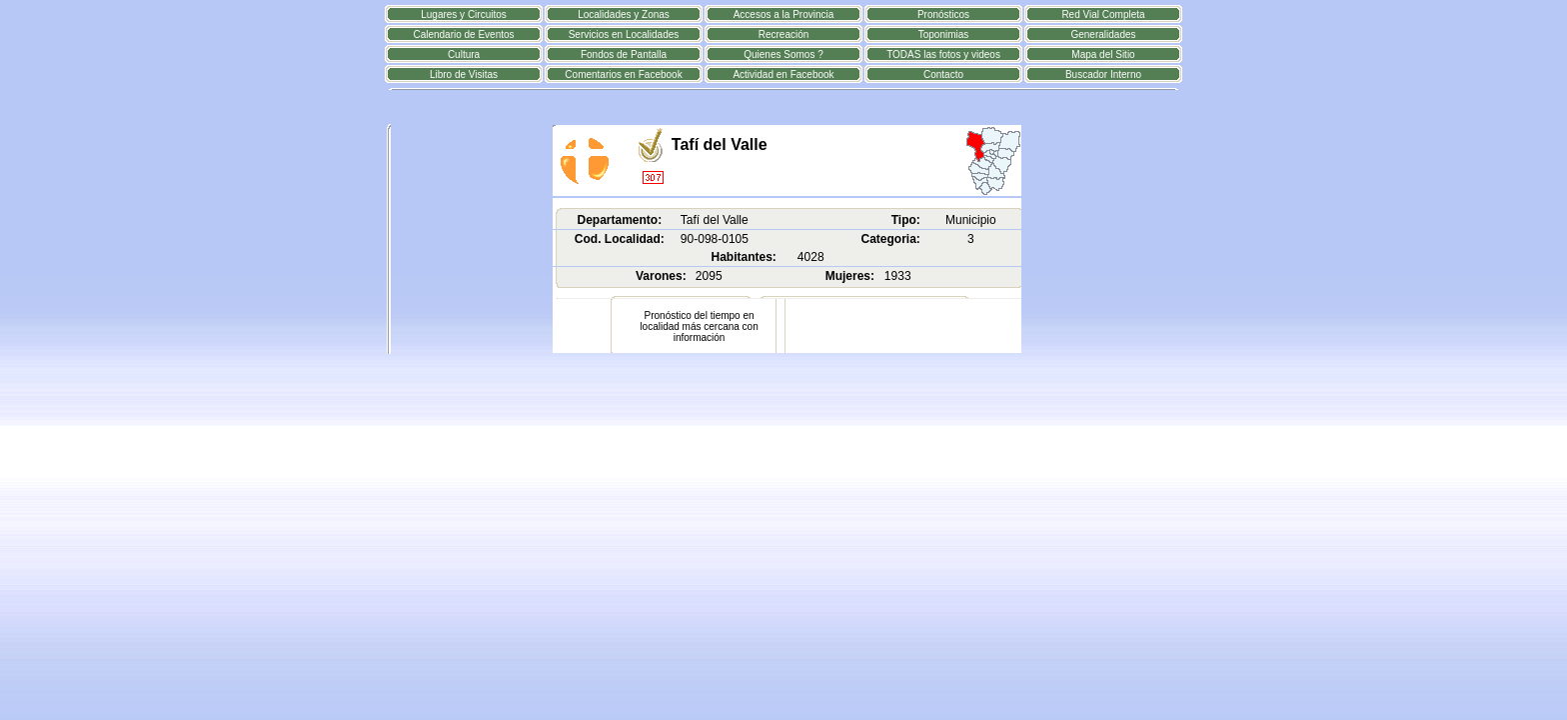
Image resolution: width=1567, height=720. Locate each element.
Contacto (943, 74)
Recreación (784, 34)
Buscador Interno (1103, 74)
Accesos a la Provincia (784, 14)
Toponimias (943, 34)
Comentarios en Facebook (623, 74)
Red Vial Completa (1102, 14)
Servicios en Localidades (624, 34)
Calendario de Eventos (463, 34)
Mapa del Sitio (1102, 54)
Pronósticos (943, 14)
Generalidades (1102, 34)
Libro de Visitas (464, 74)
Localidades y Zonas (624, 14)
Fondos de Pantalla (624, 54)
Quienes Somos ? (783, 54)
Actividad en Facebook (783, 74)
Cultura (464, 54)
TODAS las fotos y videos (943, 54)
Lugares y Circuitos (464, 14)
